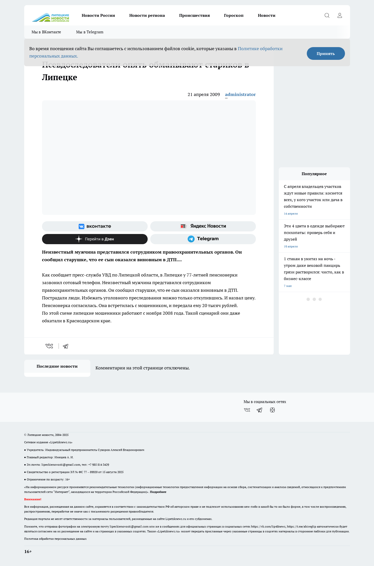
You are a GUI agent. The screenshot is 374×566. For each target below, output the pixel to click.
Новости (266, 15)
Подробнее (158, 492)
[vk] (49, 346)
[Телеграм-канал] (203, 239)
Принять (326, 53)
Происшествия (194, 15)
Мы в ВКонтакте (46, 32)
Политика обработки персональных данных (55, 539)
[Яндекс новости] (203, 226)
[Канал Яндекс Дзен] (95, 239)
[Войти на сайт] (340, 15)
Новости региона (147, 15)
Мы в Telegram (90, 32)
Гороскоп (234, 15)
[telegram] (67, 346)
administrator (240, 94)
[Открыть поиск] (327, 15)
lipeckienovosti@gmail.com (60, 464)
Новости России (98, 15)
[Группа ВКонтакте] (95, 226)
